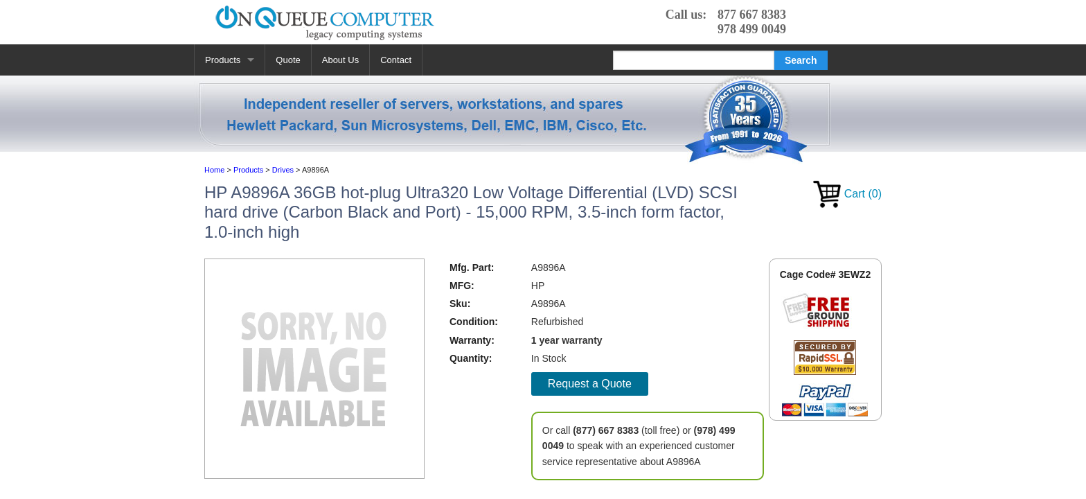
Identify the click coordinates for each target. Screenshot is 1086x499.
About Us (340, 60)
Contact (395, 60)
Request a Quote (590, 383)
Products (222, 60)
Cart (847, 194)
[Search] (693, 60)
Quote (288, 60)
